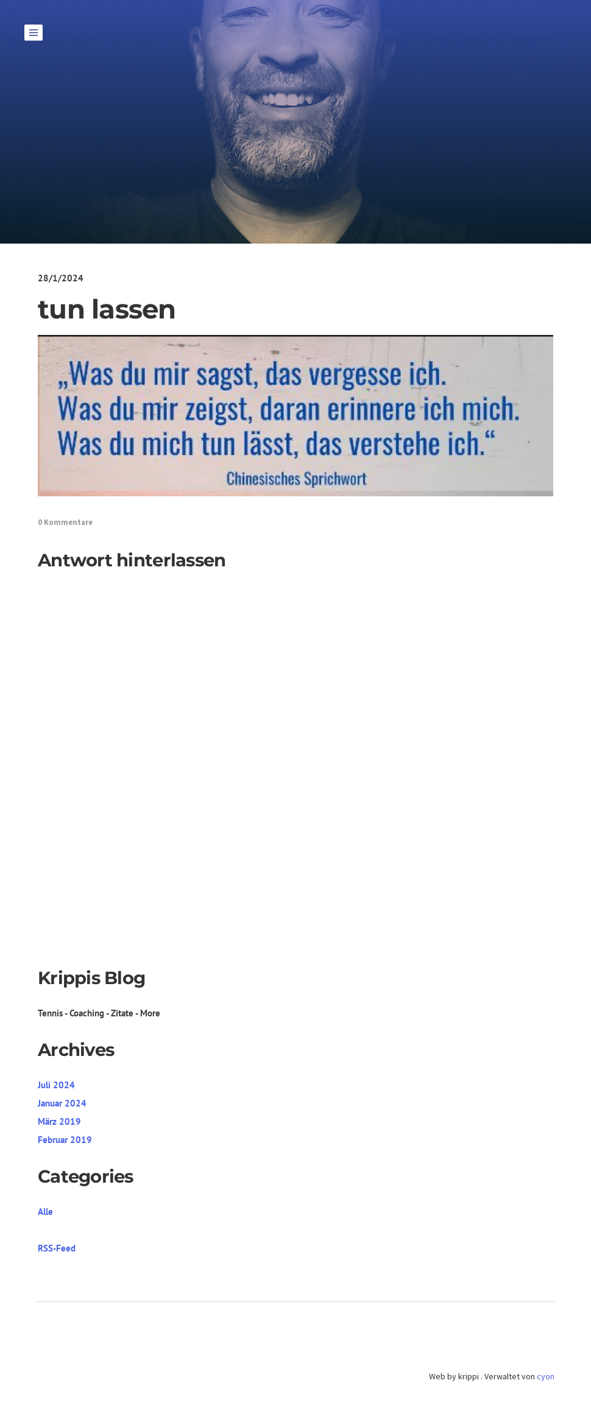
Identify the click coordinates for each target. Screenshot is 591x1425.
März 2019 (59, 1121)
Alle (45, 1211)
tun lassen (107, 309)
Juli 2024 (56, 1085)
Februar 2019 (65, 1139)
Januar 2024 (62, 1103)
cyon (545, 1376)
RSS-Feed (57, 1248)
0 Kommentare (65, 522)
